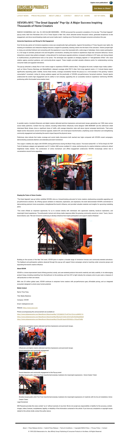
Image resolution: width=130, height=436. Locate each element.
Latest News (22, 16)
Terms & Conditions (66, 428)
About (25, 428)
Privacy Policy (95, 428)
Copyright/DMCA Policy (81, 428)
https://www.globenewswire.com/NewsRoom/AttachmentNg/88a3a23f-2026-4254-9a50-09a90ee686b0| (50, 317)
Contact (68, 16)
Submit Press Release (51, 428)
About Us (78, 16)
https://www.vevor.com (30, 308)
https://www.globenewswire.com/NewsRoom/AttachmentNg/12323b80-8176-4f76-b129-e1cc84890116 (50, 314)
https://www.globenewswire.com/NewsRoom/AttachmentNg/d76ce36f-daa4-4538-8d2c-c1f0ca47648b (50, 319)
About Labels (55, 16)
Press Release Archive (35, 428)
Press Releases (38, 16)
